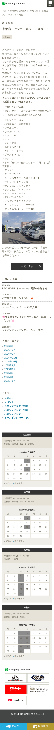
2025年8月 (10, 369)
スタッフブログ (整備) (16, 410)
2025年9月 (10, 365)
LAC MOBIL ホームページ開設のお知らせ (24, 288)
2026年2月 (10, 350)
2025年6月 (10, 377)
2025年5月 (10, 381)
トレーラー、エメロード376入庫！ (20, 307)
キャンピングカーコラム (17, 417)
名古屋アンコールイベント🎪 (18, 298)
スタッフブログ (12, 414)
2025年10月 (10, 361)
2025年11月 (10, 358)
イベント (9, 402)
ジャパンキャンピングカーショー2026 (22, 330)
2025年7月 (10, 373)
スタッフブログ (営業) (16, 406)
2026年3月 (10, 346)
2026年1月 (10, 354)
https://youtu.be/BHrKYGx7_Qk (24, 115)
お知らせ (7, 37)
